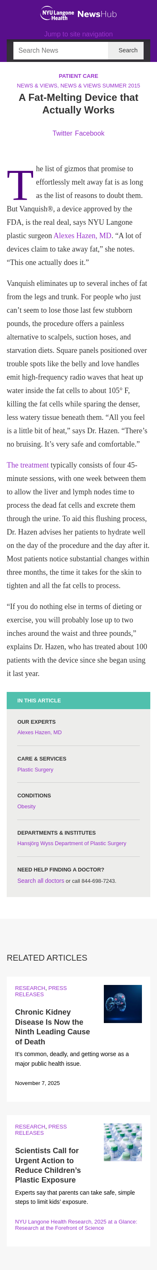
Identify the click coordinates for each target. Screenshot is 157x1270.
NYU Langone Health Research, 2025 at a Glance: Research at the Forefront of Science (76, 1225)
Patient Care (78, 76)
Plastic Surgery (35, 769)
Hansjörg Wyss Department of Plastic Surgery (71, 843)
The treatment (28, 465)
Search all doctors (40, 880)
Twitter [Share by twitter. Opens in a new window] (62, 133)
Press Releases (41, 991)
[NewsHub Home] (97, 14)
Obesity (26, 806)
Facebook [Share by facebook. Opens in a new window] (89, 133)
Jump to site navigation (78, 34)
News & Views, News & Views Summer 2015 (78, 85)
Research (30, 988)
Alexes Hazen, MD (82, 235)
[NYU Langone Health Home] (57, 13)
